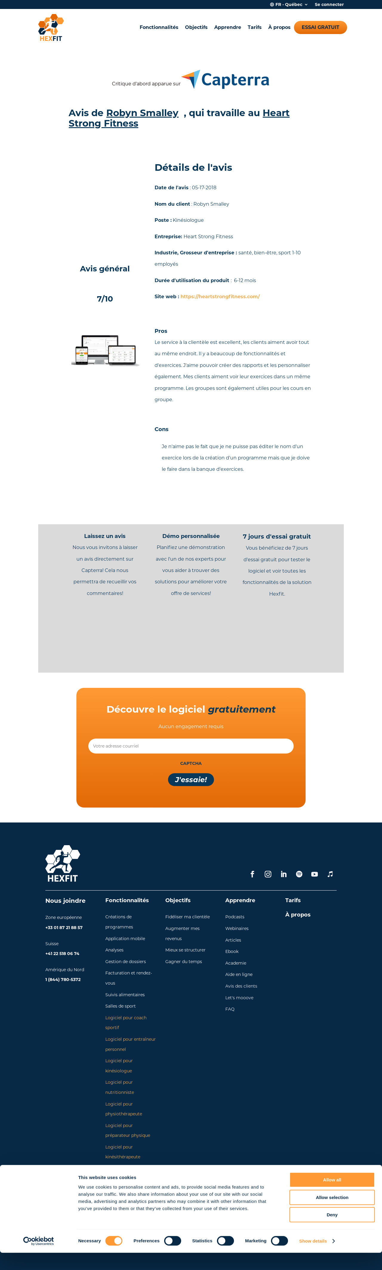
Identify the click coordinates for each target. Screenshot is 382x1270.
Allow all (332, 1197)
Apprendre (227, 27)
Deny (332, 1231)
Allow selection (332, 1214)
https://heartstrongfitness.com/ (220, 296)
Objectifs (196, 27)
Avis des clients (241, 986)
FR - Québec (288, 4)
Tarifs (255, 27)
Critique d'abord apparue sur (146, 84)
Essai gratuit (320, 27)
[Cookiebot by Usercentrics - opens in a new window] (39, 1258)
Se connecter (329, 4)
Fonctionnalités (159, 27)
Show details (313, 1258)
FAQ (230, 1009)
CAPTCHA (191, 763)
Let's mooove (239, 997)
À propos (279, 27)
